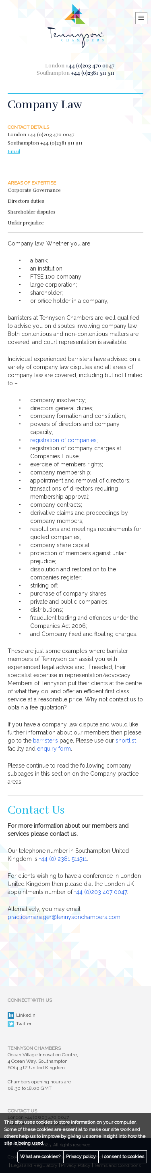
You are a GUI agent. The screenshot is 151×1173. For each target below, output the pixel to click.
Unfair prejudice (26, 223)
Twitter (19, 1024)
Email (14, 151)
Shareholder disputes (32, 212)
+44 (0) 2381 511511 (63, 859)
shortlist (126, 740)
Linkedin (21, 1015)
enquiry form (54, 748)
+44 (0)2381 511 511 (92, 73)
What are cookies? (40, 1156)
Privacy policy (81, 1156)
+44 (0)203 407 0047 (100, 892)
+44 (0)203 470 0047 (90, 66)
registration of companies (63, 440)
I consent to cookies (122, 1156)
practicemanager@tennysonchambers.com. (65, 917)
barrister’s (45, 740)
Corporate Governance (34, 190)
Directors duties (26, 201)
